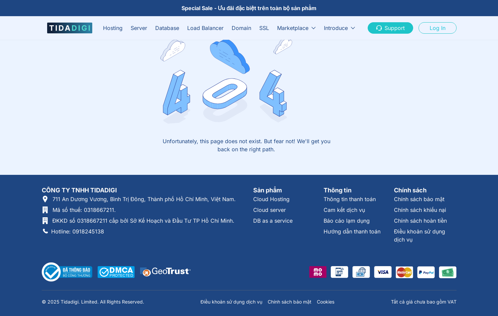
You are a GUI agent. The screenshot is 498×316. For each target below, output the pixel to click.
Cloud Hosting (271, 199)
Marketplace (292, 28)
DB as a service (273, 220)
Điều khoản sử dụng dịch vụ (231, 302)
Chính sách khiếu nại (420, 210)
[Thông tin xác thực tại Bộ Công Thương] (67, 272)
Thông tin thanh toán (350, 199)
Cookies (325, 302)
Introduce (336, 28)
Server (139, 28)
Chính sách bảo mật (419, 199)
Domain (241, 28)
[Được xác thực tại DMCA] (116, 272)
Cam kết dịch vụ (344, 210)
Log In (437, 28)
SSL (264, 28)
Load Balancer (205, 28)
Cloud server (269, 210)
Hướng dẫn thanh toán (352, 231)
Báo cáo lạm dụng (347, 220)
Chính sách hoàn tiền (420, 220)
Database (167, 28)
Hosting (113, 28)
